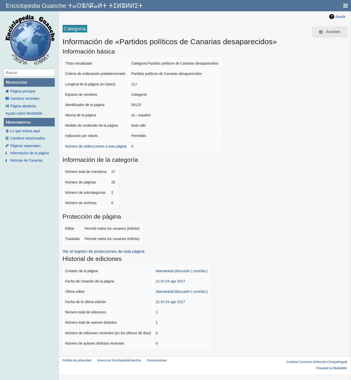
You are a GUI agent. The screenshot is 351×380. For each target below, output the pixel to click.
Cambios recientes (24, 99)
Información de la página (29, 153)
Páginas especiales (25, 146)
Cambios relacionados (27, 138)
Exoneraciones (157, 360)
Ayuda (340, 17)
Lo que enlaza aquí (25, 131)
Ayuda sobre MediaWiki (24, 113)
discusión (183, 271)
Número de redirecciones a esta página (95, 146)
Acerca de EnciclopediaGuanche (119, 360)
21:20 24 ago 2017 (170, 281)
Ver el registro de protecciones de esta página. (104, 251)
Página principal (22, 91)
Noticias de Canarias (26, 160)
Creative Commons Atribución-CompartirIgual (316, 362)
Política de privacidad (77, 360)
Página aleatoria (23, 106)
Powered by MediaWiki (331, 368)
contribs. (200, 271)
